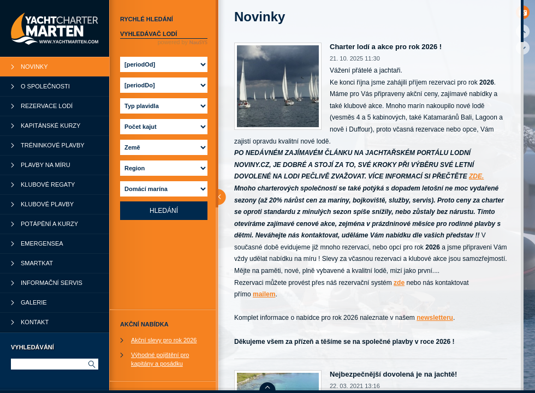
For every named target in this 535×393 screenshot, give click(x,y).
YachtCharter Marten (54, 28)
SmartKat (37, 263)
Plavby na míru (45, 165)
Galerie (34, 302)
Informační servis (51, 282)
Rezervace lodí (47, 106)
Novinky (34, 66)
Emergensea (42, 243)
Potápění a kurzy (49, 224)
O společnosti (45, 86)
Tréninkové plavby (53, 145)
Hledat (91, 364)
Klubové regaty (48, 184)
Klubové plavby (47, 204)
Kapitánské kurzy (50, 125)
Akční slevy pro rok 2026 (164, 340)
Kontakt (35, 322)
